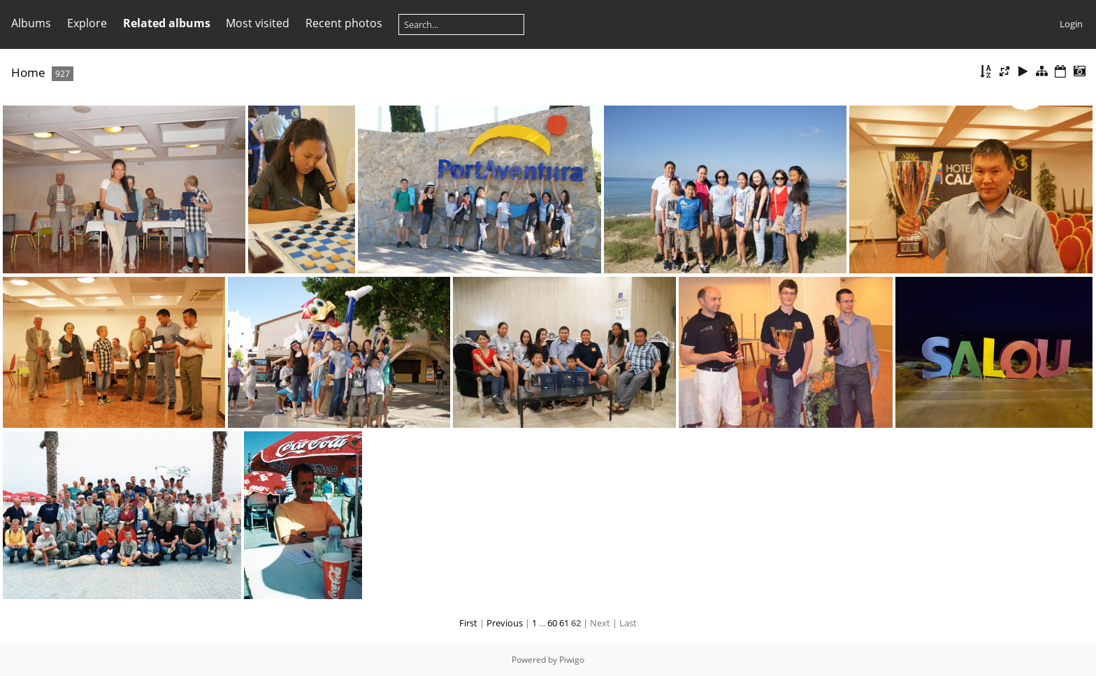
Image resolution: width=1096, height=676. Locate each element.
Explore (87, 23)
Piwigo (571, 660)
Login (1071, 23)
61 (564, 623)
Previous (504, 623)
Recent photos (343, 23)
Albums (31, 23)
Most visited (257, 23)
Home (28, 72)
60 (552, 623)
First (468, 623)
